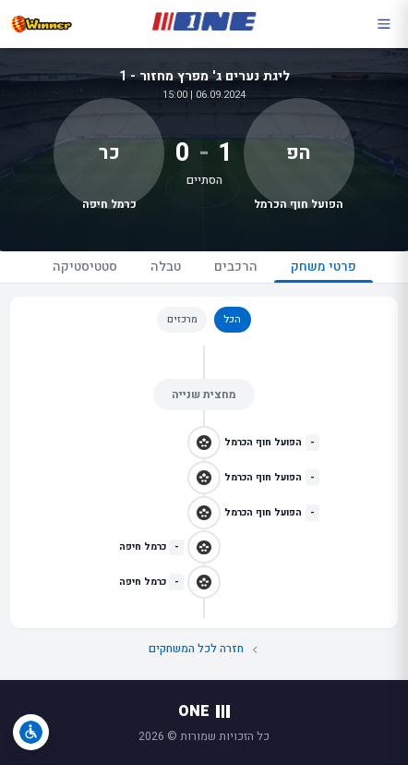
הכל (232, 319)
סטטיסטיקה (85, 266)
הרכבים (236, 266)
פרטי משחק (323, 270)
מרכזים (182, 319)
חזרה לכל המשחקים (204, 649)
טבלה (165, 266)
